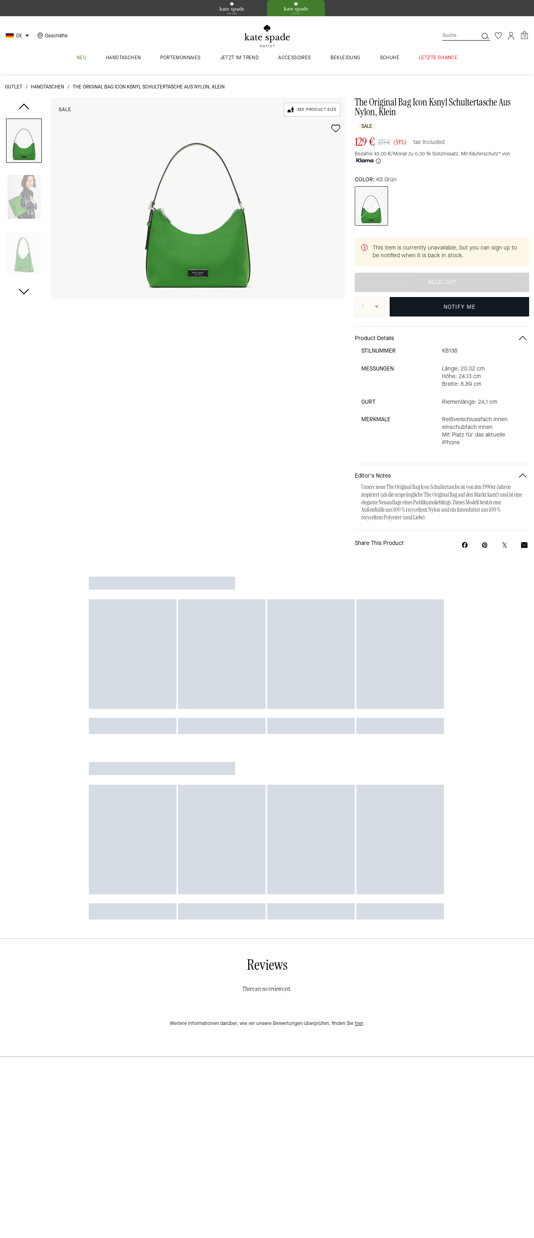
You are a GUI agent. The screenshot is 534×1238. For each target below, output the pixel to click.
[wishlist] (335, 128)
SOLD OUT (442, 282)
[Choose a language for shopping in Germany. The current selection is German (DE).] (18, 36)
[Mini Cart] (524, 35)
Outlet (13, 87)
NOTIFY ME (460, 307)
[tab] (232, 8)
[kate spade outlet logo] (267, 36)
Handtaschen (47, 87)
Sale (65, 109)
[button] (24, 142)
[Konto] (511, 36)
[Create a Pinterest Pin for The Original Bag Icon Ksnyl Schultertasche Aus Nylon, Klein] (485, 545)
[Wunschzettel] (498, 36)
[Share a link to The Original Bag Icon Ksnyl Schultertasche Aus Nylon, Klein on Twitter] (505, 545)
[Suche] (453, 35)
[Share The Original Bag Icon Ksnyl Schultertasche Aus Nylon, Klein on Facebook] (465, 545)
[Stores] (51, 36)
